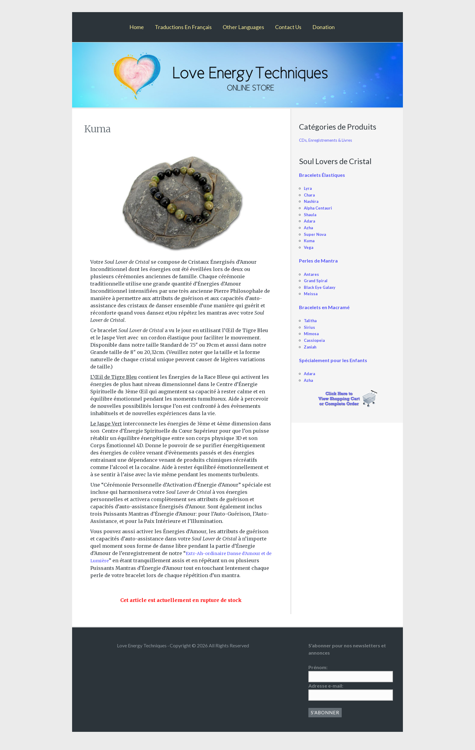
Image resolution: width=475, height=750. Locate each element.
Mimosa (312, 333)
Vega (309, 247)
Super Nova (315, 234)
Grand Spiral (316, 280)
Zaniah (311, 346)
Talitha (311, 320)
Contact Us (288, 27)
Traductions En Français (183, 27)
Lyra (308, 188)
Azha (309, 227)
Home (136, 27)
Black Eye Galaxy (321, 287)
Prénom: (317, 674)
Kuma (310, 240)
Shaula (311, 214)
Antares (312, 274)
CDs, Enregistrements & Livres (328, 140)
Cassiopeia (315, 340)
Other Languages (243, 27)
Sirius (309, 327)
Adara (310, 220)
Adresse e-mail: (325, 692)
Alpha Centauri (319, 207)
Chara (310, 194)
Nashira (312, 201)
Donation (323, 27)
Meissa (311, 293)
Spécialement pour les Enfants (333, 360)
